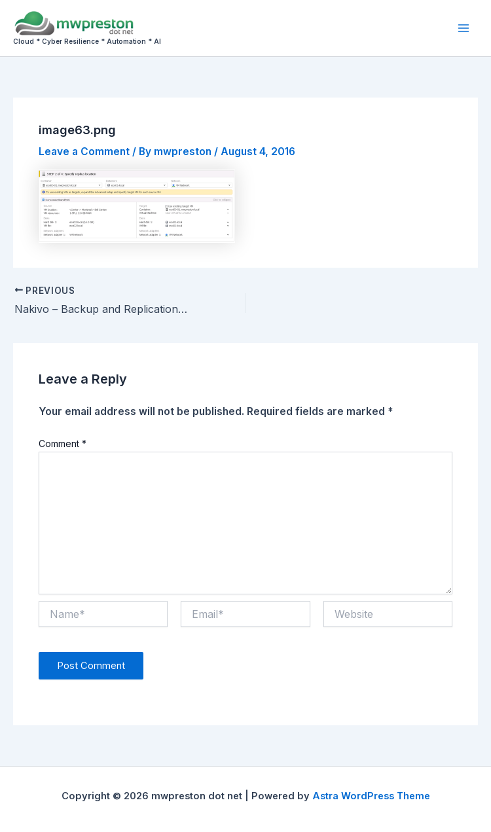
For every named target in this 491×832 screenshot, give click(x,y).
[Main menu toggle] (464, 28)
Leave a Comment (84, 151)
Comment (62, 443)
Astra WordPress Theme (371, 796)
